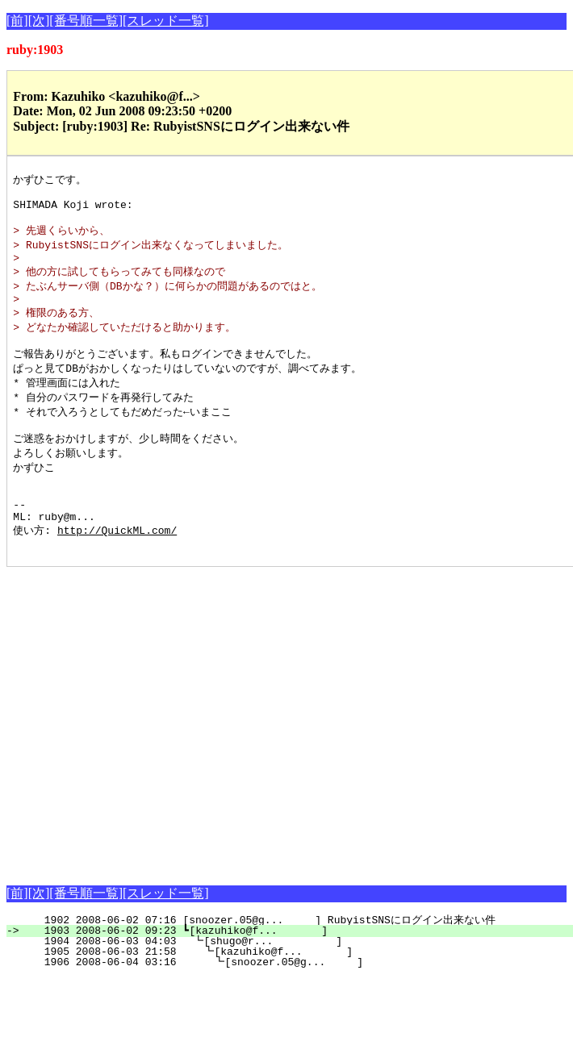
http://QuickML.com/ (117, 569)
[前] (17, 20)
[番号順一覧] (86, 20)
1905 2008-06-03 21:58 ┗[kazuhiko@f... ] (296, 993)
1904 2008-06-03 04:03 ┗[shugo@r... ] (298, 983)
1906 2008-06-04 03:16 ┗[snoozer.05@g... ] (296, 1004)
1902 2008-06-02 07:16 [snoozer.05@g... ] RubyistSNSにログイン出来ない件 (291, 962)
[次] (39, 20)
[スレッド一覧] (166, 20)
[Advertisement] (151, 760)
